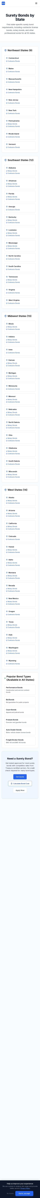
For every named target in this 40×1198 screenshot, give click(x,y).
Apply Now (20, 790)
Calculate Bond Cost (20, 784)
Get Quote (20, 777)
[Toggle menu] (36, 3)
